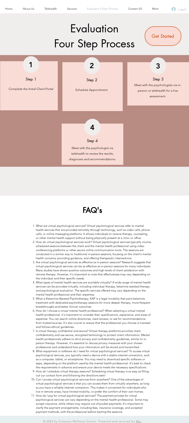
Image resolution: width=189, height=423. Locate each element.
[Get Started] (163, 36)
